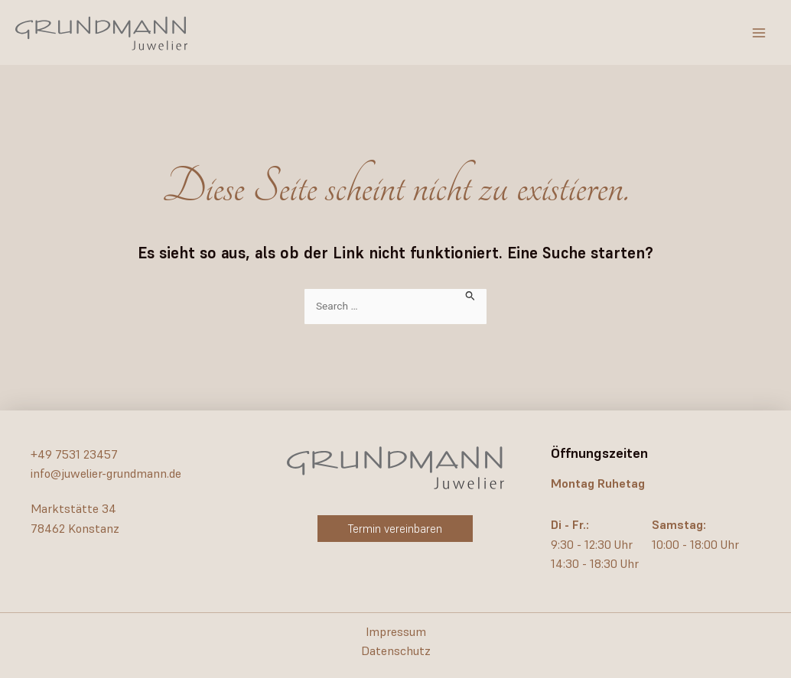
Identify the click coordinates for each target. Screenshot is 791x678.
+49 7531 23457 (74, 454)
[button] (395, 528)
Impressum (396, 631)
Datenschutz (396, 650)
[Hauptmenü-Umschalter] (759, 33)
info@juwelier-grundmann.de (106, 473)
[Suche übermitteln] (470, 294)
